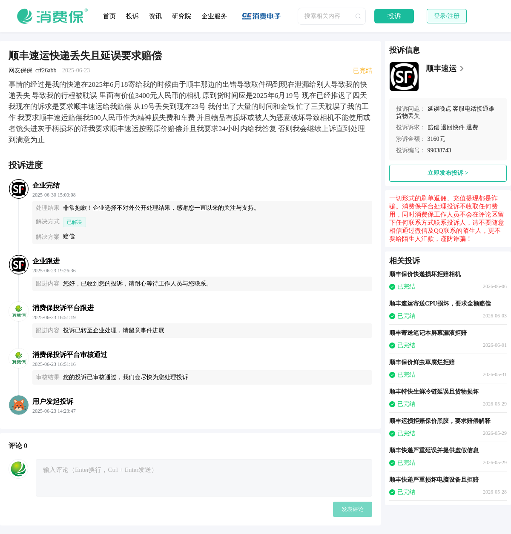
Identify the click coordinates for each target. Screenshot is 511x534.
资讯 (155, 16)
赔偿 (433, 127)
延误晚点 (439, 109)
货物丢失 (408, 116)
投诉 (132, 16)
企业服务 (214, 16)
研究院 (181, 16)
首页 (109, 16)
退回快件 (453, 127)
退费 (472, 127)
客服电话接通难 (473, 109)
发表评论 (353, 509)
